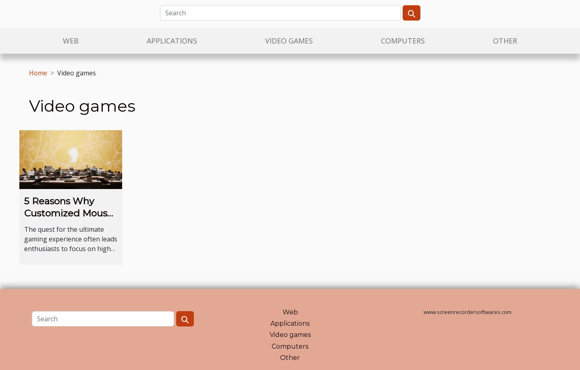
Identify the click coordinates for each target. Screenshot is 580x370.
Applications (172, 41)
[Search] (280, 13)
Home (38, 73)
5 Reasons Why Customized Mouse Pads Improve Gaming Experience (69, 219)
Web (71, 41)
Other (505, 41)
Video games (289, 41)
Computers (403, 41)
